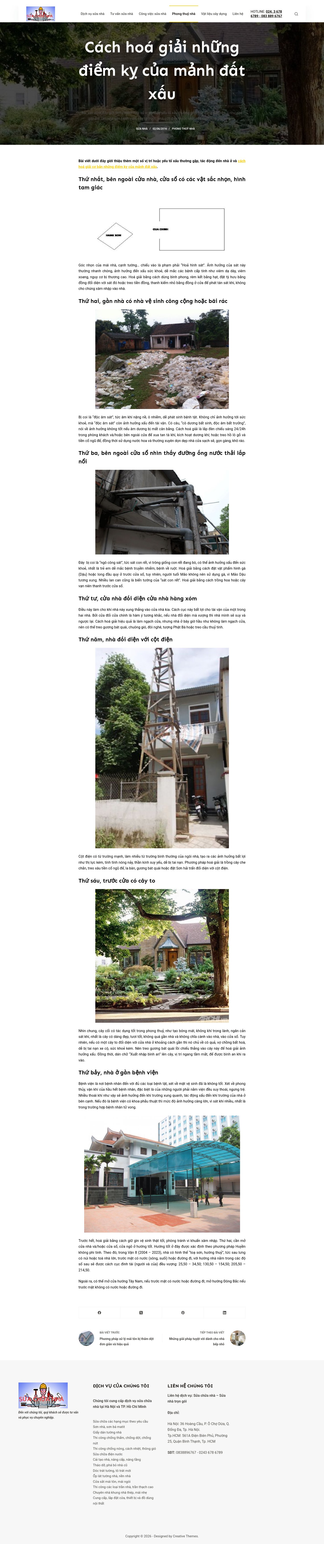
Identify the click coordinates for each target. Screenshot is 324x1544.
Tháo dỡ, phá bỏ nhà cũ (110, 1465)
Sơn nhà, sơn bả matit (109, 1427)
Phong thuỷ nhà (184, 14)
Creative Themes (185, 1536)
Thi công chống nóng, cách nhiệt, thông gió (124, 1449)
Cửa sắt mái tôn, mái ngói (112, 1482)
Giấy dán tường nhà (107, 1432)
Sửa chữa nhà (204, 1395)
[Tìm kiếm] (296, 14)
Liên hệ (237, 14)
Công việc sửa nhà (152, 14)
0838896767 (186, 1452)
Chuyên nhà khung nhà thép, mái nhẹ (120, 1493)
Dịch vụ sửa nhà (92, 14)
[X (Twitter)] (141, 1312)
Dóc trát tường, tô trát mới (112, 1471)
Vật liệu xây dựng (214, 14)
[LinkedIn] (224, 1312)
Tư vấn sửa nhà (121, 14)
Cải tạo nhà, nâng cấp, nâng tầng (117, 1460)
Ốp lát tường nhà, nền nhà (112, 1476)
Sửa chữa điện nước (108, 1454)
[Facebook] (99, 1312)
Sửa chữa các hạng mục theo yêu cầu (120, 1421)
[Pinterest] (183, 1312)
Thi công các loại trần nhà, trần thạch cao (123, 1487)
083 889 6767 (271, 16)
